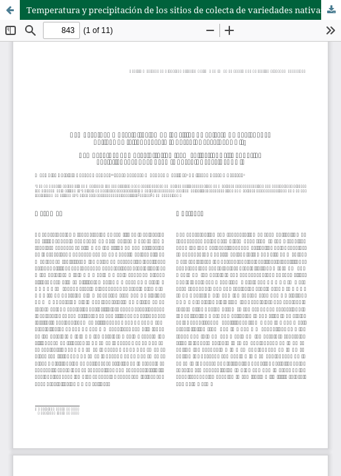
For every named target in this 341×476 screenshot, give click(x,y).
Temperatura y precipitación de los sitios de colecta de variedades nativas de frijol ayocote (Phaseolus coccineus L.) (183, 10)
